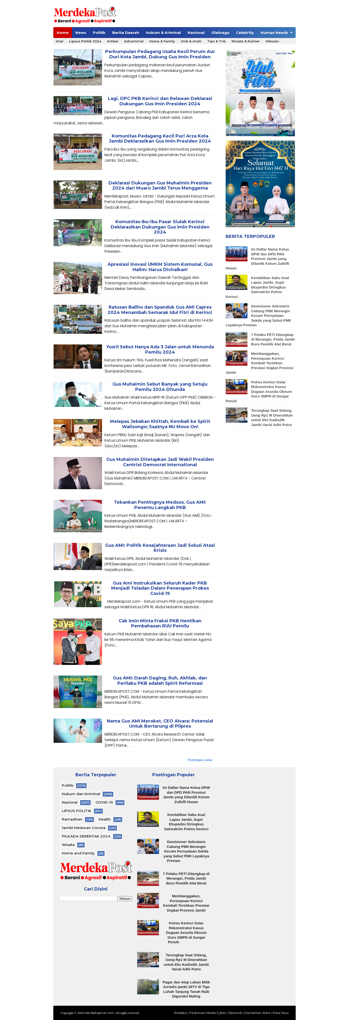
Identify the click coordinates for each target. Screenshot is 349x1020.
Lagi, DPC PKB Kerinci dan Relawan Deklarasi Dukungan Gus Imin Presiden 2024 (160, 101)
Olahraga (220, 32)
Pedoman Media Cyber (207, 1013)
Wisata (68, 844)
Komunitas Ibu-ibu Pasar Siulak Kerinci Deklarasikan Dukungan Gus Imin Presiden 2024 (160, 227)
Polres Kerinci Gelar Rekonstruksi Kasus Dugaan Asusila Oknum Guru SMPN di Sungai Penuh (259, 391)
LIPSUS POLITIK (76, 810)
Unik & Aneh (191, 41)
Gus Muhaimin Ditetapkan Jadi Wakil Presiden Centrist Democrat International (160, 462)
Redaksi (180, 1013)
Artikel (112, 41)
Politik (99, 32)
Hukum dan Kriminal (81, 794)
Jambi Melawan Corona (83, 827)
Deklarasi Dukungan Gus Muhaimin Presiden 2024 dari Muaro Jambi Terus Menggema (160, 186)
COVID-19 (104, 802)
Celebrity (245, 32)
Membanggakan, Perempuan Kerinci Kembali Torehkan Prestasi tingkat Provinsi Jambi (259, 362)
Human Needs (274, 32)
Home (63, 32)
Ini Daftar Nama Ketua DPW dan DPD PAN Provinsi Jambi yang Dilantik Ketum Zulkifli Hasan (257, 258)
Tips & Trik (216, 41)
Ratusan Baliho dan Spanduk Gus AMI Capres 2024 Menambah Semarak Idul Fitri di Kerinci (160, 310)
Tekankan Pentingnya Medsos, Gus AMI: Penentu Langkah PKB (160, 505)
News (80, 32)
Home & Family (162, 41)
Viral (59, 41)
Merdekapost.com (99, 1013)
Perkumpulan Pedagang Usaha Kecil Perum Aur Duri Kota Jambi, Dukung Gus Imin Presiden (160, 54)
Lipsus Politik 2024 (85, 41)
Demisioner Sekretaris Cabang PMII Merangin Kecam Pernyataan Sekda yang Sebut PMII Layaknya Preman (258, 315)
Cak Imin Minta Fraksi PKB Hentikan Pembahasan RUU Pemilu (160, 623)
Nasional (196, 32)
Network (235, 1013)
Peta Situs (280, 1013)
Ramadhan (72, 819)
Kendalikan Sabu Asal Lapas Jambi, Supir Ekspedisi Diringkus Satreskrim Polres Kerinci (257, 287)
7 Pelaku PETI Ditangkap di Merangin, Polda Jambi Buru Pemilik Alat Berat (273, 339)
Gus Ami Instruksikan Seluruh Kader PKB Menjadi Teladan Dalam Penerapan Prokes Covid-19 (160, 588)
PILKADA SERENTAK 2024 (86, 836)
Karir (266, 1013)
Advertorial (133, 41)
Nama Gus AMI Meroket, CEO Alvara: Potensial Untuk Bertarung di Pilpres (160, 724)
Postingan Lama (200, 760)
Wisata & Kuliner (245, 41)
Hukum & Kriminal (163, 32)
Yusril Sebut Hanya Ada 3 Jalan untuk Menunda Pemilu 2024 (160, 349)
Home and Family (78, 853)
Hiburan (272, 41)
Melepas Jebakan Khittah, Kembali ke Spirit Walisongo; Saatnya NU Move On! (160, 424)
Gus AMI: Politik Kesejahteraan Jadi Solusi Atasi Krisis (160, 548)
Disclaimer (252, 1013)
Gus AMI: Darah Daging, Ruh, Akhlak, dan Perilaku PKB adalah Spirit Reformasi (160, 681)
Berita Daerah (125, 32)
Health (105, 819)
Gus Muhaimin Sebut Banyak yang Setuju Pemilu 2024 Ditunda (159, 387)
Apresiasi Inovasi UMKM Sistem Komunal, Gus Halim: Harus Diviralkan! (160, 267)
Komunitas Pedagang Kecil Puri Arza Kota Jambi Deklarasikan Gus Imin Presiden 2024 (160, 139)
